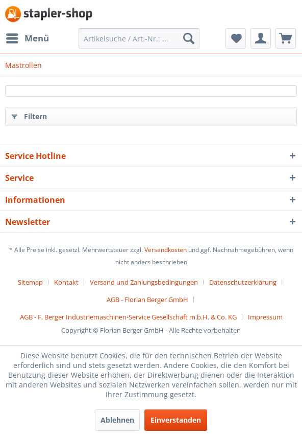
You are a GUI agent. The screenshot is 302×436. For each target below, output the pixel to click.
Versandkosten (165, 249)
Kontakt (66, 282)
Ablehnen (117, 420)
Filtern (29, 114)
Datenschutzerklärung (242, 282)
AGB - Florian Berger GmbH (147, 299)
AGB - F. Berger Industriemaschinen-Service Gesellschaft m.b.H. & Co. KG (128, 317)
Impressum (265, 317)
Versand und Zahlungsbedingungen (144, 282)
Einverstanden (175, 420)
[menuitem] (27, 38)
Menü (27, 37)
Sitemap (30, 282)
